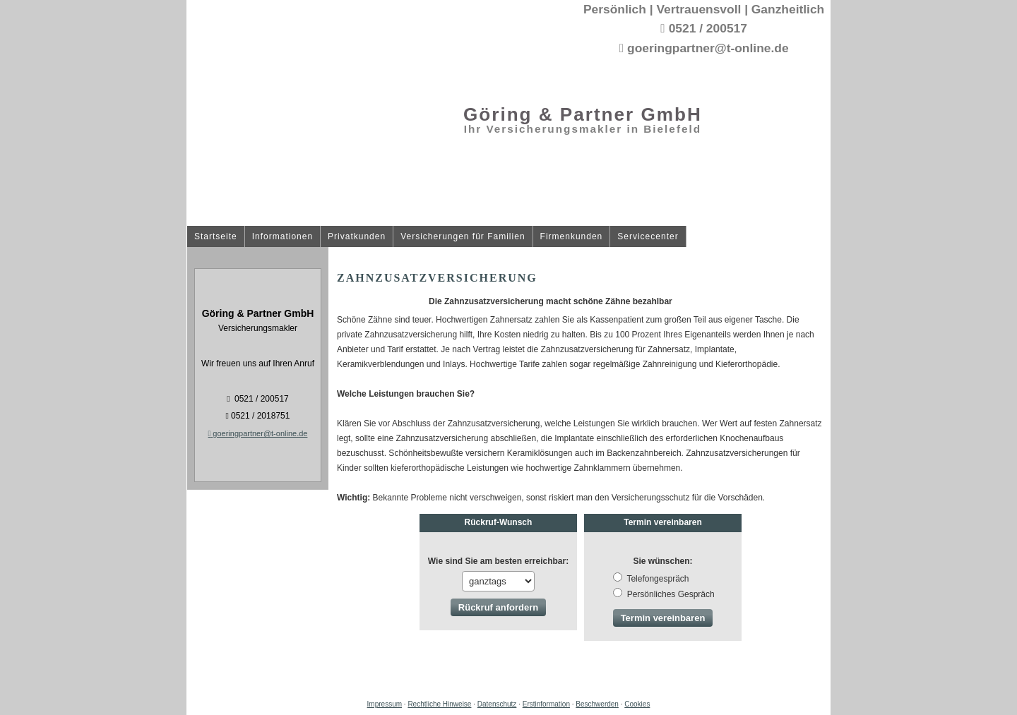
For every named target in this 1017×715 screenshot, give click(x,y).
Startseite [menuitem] (215, 236)
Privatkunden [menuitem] (357, 236)
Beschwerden (597, 704)
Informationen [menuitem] (282, 236)
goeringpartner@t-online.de (258, 433)
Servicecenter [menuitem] (647, 236)
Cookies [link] (637, 704)
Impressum (384, 704)
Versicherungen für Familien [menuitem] (462, 236)
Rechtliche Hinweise (439, 704)
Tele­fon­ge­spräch (651, 579)
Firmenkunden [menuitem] (571, 236)
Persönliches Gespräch (663, 594)
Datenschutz (497, 704)
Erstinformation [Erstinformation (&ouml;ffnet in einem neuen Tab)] (546, 704)
